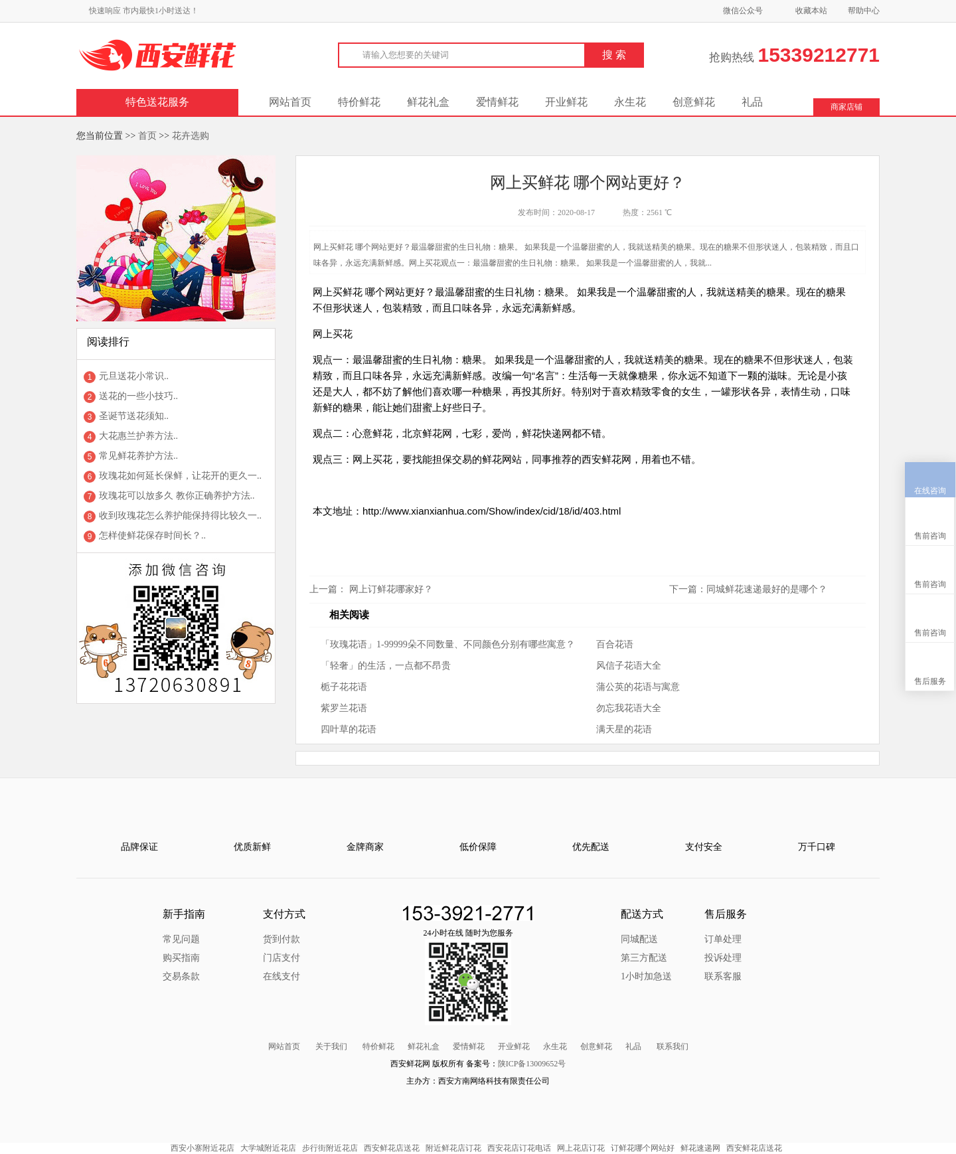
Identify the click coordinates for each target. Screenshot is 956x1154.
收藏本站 (811, 10)
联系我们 (672, 1046)
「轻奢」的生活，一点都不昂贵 (386, 666)
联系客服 (723, 976)
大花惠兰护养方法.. (138, 436)
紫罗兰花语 (344, 708)
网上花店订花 (581, 1148)
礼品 (752, 102)
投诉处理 (723, 958)
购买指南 (181, 958)
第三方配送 (644, 958)
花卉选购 (190, 136)
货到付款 (281, 939)
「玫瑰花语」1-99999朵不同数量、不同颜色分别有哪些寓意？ (448, 644)
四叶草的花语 (348, 729)
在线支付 (281, 976)
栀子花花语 (344, 687)
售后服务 (930, 618)
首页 (147, 136)
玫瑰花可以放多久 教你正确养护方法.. (177, 496)
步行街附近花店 (330, 1148)
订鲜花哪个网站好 (643, 1148)
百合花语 (614, 644)
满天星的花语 (624, 729)
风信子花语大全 (628, 666)
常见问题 (181, 939)
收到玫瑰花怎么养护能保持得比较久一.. (180, 516)
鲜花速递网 (700, 1148)
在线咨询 (930, 428)
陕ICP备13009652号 (532, 1063)
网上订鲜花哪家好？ (391, 589)
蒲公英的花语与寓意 (638, 687)
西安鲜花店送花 (392, 1148)
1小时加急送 (646, 976)
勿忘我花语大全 (628, 708)
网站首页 (290, 102)
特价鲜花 (359, 102)
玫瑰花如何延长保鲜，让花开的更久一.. (180, 476)
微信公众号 (743, 10)
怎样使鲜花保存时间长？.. (152, 535)
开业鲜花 (566, 102)
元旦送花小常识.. (134, 376)
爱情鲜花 (497, 102)
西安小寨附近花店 (202, 1148)
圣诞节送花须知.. (134, 416)
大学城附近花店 (268, 1148)
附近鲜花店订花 (453, 1148)
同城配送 (639, 939)
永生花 (630, 102)
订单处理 (723, 939)
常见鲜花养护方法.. (138, 456)
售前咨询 (930, 473)
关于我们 (331, 1046)
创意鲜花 (694, 102)
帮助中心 (864, 10)
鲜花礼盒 (428, 102)
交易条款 (181, 976)
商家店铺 (846, 107)
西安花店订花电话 (519, 1148)
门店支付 (281, 958)
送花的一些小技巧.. (138, 396)
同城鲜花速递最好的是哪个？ (766, 589)
